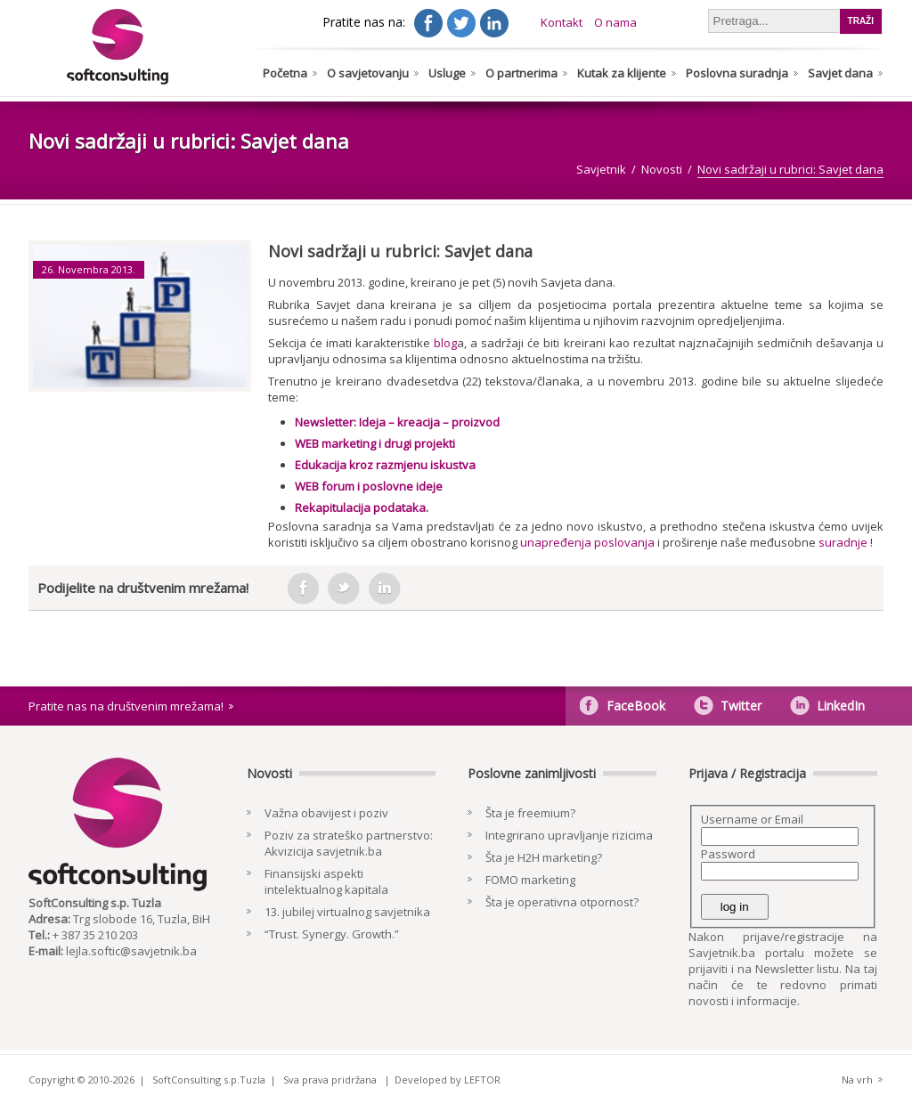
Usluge (447, 73)
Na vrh (857, 1079)
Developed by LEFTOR (448, 1079)
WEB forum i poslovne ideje (369, 486)
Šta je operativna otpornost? (562, 902)
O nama (615, 22)
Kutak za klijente (621, 73)
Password (728, 854)
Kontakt (561, 22)
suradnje (842, 542)
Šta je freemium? (530, 813)
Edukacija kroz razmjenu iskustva (385, 465)
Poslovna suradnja (737, 73)
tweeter (344, 588)
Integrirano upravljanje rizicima (569, 835)
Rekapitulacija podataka (360, 507)
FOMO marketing (530, 880)
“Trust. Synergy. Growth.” (332, 934)
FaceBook (636, 705)
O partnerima (521, 73)
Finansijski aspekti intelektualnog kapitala (326, 881)
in (385, 588)
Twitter (741, 705)
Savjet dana (840, 73)
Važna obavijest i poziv (326, 813)
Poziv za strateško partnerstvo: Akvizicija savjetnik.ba (349, 843)
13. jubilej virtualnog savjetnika (347, 912)
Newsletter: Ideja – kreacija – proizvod (397, 422)
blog (445, 343)
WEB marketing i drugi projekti (375, 443)
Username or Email (752, 819)
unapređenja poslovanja (587, 542)
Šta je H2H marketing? (543, 857)
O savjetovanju (368, 73)
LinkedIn (841, 705)
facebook (303, 588)
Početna (285, 73)
